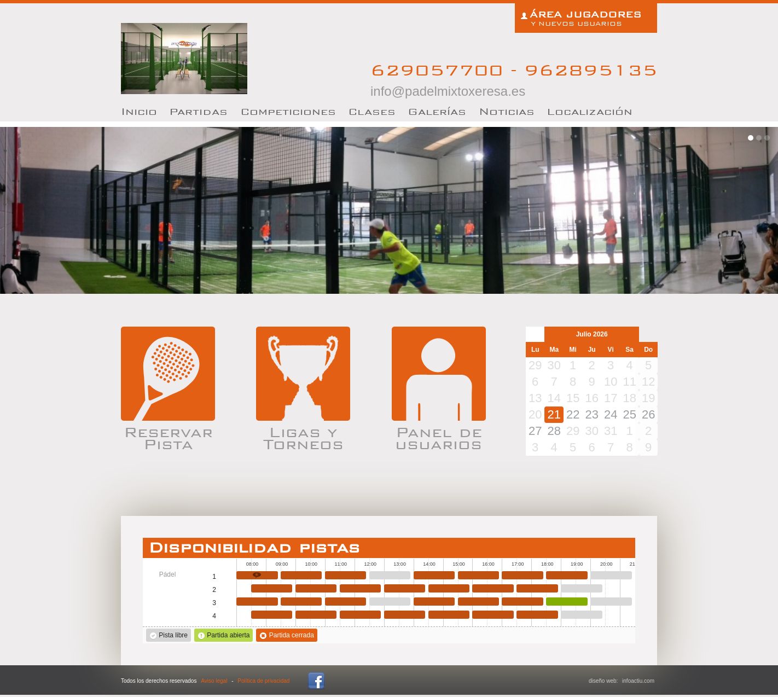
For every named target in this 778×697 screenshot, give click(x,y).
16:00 (493, 588)
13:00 (405, 588)
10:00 (316, 588)
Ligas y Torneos (303, 436)
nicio (139, 111)
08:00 (257, 575)
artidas (198, 111)
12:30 (390, 575)
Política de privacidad (263, 681)
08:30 (272, 588)
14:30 (449, 588)
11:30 (360, 588)
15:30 (479, 575)
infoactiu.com (638, 681)
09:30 (301, 575)
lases (372, 111)
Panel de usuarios (438, 436)
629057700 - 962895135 (513, 79)
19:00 (581, 588)
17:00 (522, 575)
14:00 (434, 575)
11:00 (346, 575)
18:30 (567, 575)
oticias (507, 111)
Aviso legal (214, 681)
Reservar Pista (168, 436)
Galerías (437, 111)
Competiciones (288, 111)
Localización (589, 111)
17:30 (537, 588)
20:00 (611, 575)
